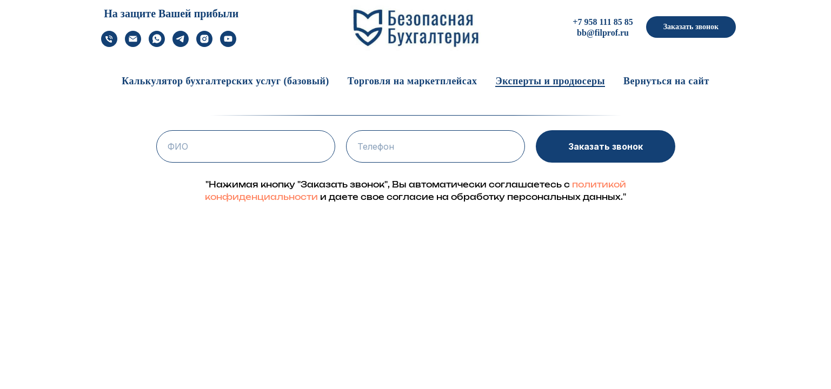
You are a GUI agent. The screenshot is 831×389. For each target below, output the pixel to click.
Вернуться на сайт (666, 81)
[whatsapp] (157, 44)
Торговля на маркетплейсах (412, 81)
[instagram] (204, 44)
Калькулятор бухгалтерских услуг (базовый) (225, 81)
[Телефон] (109, 44)
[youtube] (228, 44)
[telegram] (180, 44)
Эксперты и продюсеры (550, 81)
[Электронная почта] (133, 44)
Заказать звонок (605, 146)
